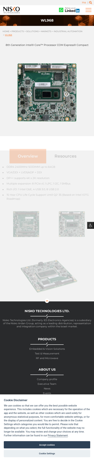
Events (47, 393)
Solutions (32, 31)
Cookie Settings (47, 453)
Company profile (47, 379)
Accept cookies (47, 445)
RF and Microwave (47, 358)
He (84, 2)
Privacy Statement (58, 435)
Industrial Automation (68, 31)
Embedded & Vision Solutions (47, 348)
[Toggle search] (90, 3)
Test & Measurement (47, 353)
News (47, 388)
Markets (46, 31)
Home (6, 31)
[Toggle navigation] (88, 10)
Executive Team (47, 383)
